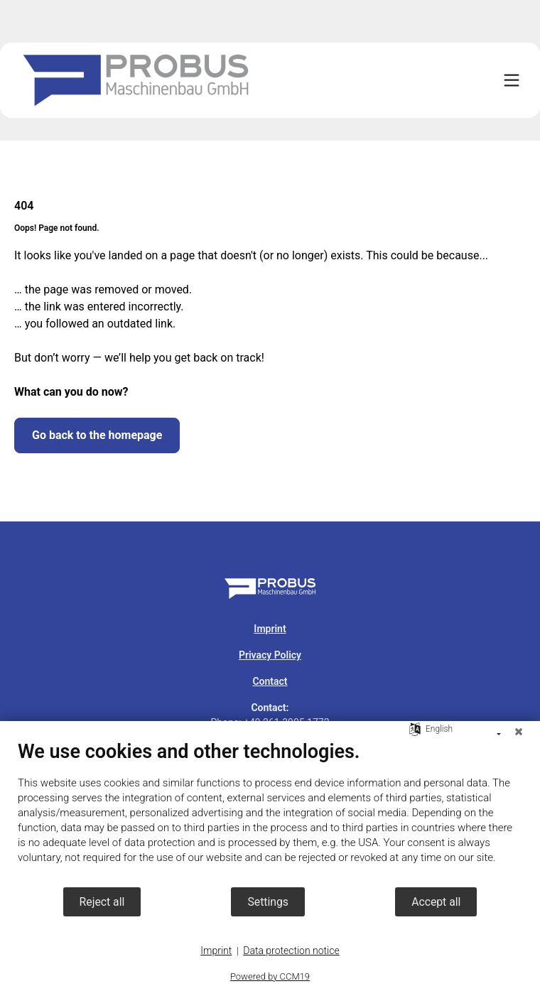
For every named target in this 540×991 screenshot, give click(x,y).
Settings (267, 902)
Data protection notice (291, 950)
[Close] (518, 731)
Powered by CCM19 (270, 976)
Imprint (216, 950)
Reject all (102, 902)
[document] (270, 813)
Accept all (435, 902)
